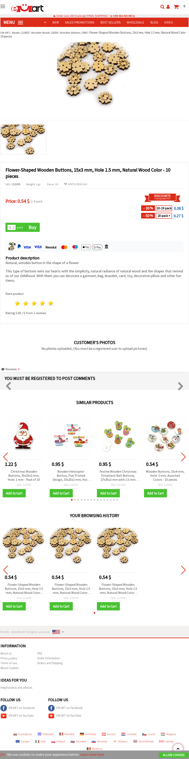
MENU (13, 22)
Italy (40, 742)
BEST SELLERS (110, 22)
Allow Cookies (174, 755)
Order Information (48, 659)
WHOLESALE (135, 22)
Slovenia (99, 742)
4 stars (42, 303)
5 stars (51, 303)
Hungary (168, 734)
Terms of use (8, 663)
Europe (23, 742)
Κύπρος (120, 742)
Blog (154, 22)
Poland (58, 742)
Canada (166, 742)
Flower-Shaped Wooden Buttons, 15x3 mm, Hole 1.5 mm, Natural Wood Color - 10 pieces (24, 589)
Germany (88, 734)
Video (168, 22)
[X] (2, 754)
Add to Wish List (75, 184)
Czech (148, 734)
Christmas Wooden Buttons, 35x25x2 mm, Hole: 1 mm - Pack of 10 (24, 475)
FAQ (39, 654)
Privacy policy (8, 659)
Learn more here (92, 754)
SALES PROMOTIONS (79, 22)
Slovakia (78, 742)
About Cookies (9, 668)
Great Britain (143, 742)
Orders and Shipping (50, 663)
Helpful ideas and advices (16, 688)
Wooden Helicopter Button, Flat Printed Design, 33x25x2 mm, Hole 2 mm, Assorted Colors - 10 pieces (70, 475)
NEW (55, 22)
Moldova (94, 749)
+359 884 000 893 (122, 15)
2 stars (26, 303)
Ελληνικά (46, 734)
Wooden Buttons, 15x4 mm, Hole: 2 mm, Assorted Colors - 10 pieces (165, 475)
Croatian (129, 734)
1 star (18, 303)
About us (6, 654)
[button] (72, 500)
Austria (109, 734)
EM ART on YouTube (17, 716)
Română (66, 734)
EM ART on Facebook (17, 708)
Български (22, 734)
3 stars (34, 303)
